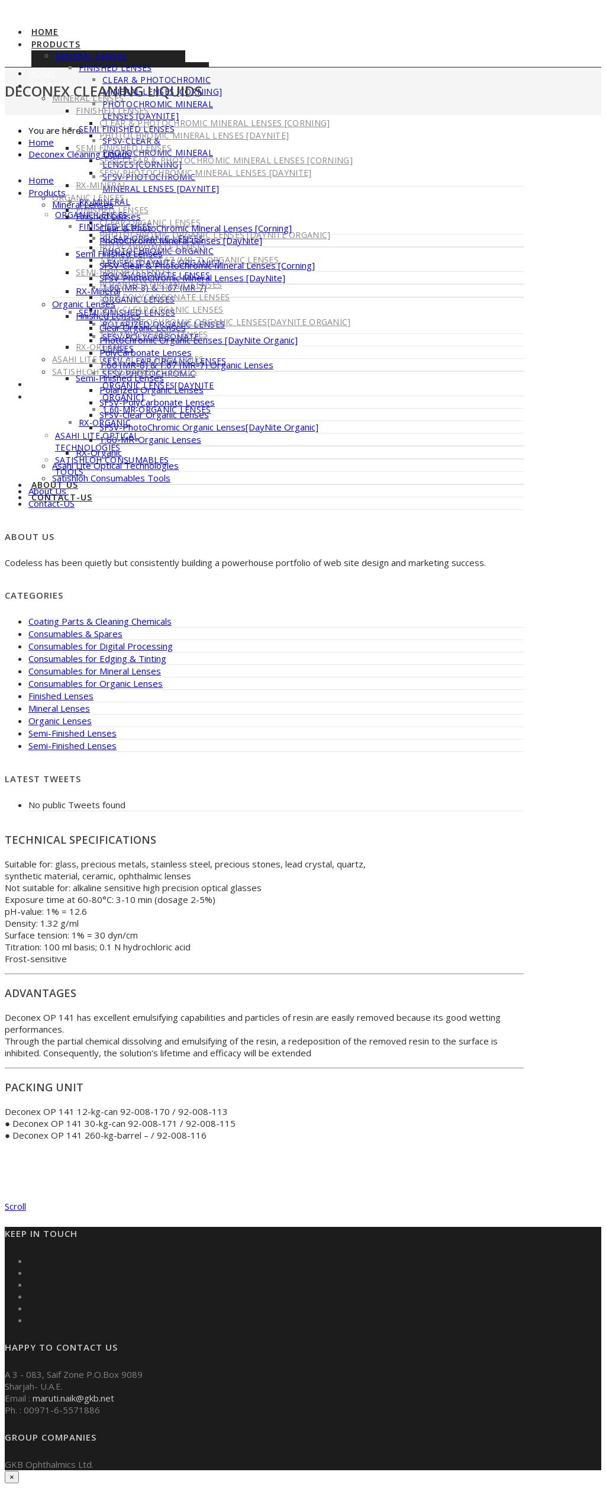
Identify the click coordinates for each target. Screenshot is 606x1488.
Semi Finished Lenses (119, 253)
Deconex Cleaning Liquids (79, 154)
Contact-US (58, 396)
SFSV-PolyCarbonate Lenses (164, 297)
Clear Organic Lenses (142, 327)
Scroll (15, 1206)
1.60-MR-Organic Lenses (150, 439)
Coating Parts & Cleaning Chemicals (100, 621)
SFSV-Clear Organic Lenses (161, 309)
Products (55, 44)
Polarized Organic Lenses (160, 284)
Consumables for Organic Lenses (95, 683)
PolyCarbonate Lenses (145, 352)
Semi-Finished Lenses (120, 378)
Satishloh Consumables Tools (111, 478)
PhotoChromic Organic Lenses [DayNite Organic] (198, 340)
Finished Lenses (108, 216)
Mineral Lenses (91, 56)
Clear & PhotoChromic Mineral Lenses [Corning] (214, 122)
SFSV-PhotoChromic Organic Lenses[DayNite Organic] (225, 321)
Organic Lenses (88, 197)
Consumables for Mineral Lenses (94, 671)
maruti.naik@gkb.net (73, 1398)
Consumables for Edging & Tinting (97, 658)
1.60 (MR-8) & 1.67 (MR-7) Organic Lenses (186, 365)
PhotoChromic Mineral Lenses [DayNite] (194, 135)
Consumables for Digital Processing (100, 646)
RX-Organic (99, 452)
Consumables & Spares (75, 633)
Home (45, 31)
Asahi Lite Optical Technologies (96, 441)
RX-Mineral (101, 185)
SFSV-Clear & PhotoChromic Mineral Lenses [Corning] (226, 160)
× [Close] (11, 1477)
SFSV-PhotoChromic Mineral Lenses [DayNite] (160, 182)
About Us (51, 384)
